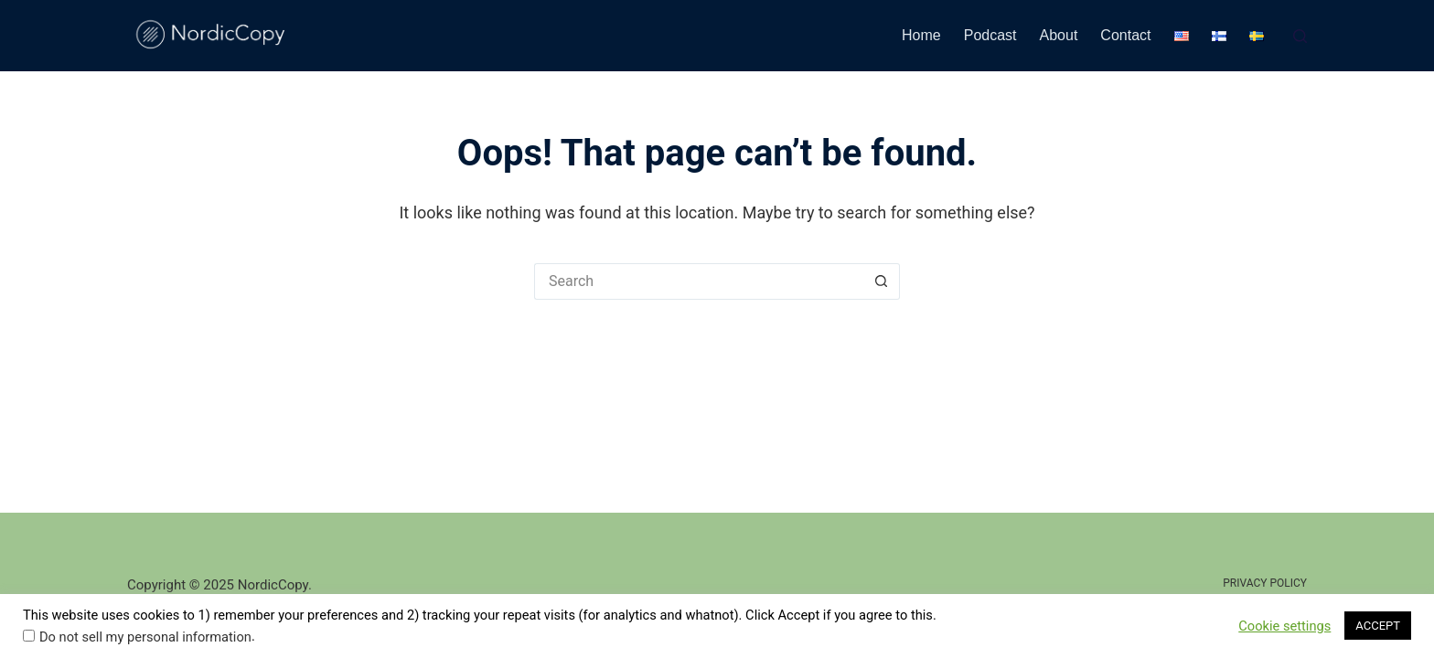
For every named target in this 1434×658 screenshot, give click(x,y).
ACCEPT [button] (1377, 625)
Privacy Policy (1265, 583)
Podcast (990, 35)
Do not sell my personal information (145, 637)
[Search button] (881, 281)
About (1059, 35)
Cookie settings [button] (1284, 626)
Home (921, 35)
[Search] (1300, 36)
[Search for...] (698, 281)
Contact (1125, 35)
